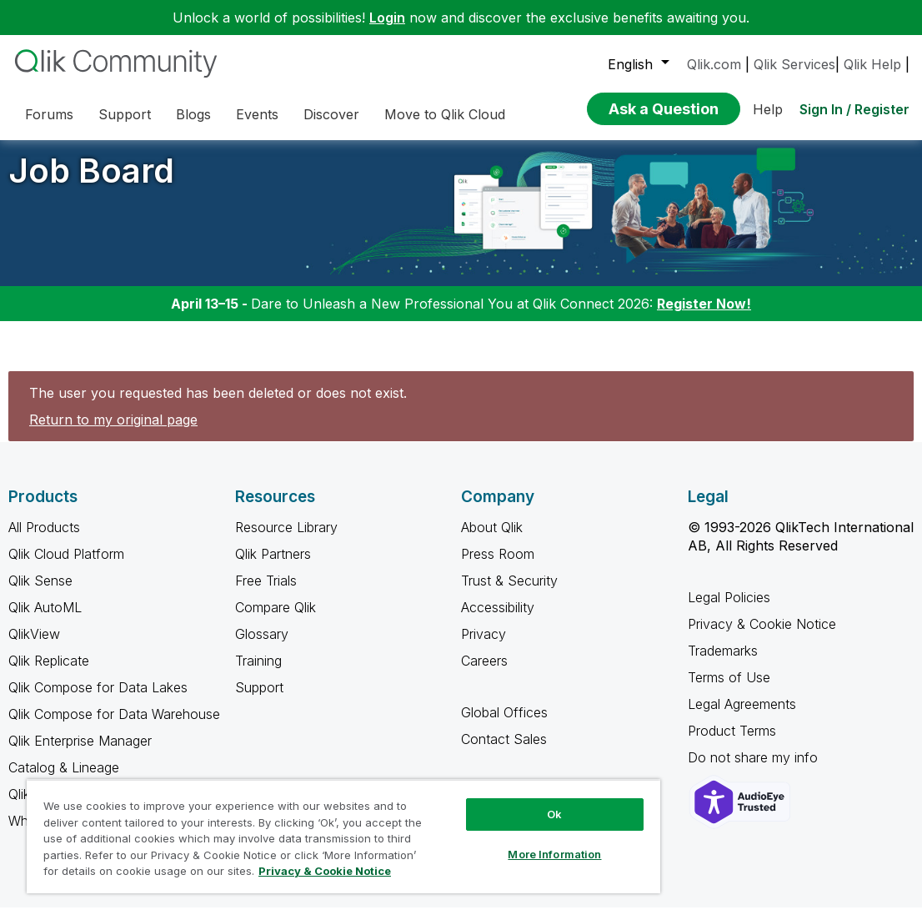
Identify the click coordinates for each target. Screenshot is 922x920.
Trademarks (723, 663)
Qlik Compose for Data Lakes (98, 699)
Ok (554, 814)
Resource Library (286, 539)
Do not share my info (755, 770)
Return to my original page (113, 432)
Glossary (261, 646)
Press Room (497, 566)
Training (258, 673)
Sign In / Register (854, 109)
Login (387, 17)
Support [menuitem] (124, 114)
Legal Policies (729, 609)
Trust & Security (509, 593)
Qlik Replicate (48, 673)
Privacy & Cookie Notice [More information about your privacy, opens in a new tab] (324, 870)
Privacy (483, 646)
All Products (44, 539)
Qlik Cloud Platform (66, 566)
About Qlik (492, 539)
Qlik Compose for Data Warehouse (114, 726)
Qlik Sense (40, 593)
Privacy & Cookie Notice (762, 636)
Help (768, 109)
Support (259, 699)
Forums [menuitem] (49, 114)
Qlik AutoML (45, 619)
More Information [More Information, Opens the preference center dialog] (554, 854)
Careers (484, 673)
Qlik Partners (273, 566)
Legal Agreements (742, 716)
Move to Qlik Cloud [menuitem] (444, 114)
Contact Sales (504, 751)
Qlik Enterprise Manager (80, 753)
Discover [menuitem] (331, 114)
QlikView (34, 646)
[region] (343, 836)
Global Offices (504, 724)
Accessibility (497, 619)
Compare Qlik (275, 619)
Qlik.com (714, 64)
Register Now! (704, 316)
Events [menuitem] (257, 114)
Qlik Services (794, 64)
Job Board (91, 183)
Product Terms (732, 743)
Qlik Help (872, 64)
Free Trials (266, 593)
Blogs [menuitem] (193, 114)
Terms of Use (729, 689)
